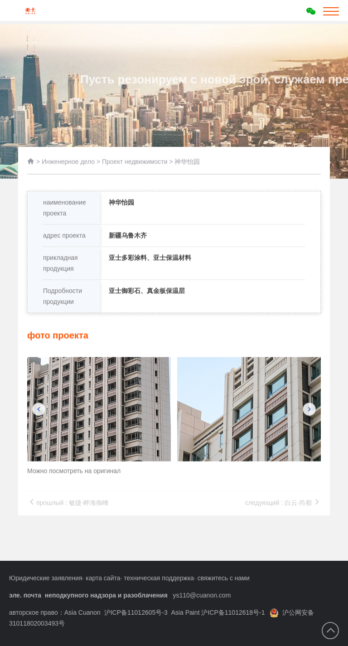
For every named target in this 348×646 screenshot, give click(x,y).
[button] (38, 429)
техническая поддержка (159, 578)
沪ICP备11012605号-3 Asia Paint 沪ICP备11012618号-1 (184, 612)
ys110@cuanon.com (202, 595)
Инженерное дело (68, 164)
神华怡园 (187, 164)
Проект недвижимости (134, 164)
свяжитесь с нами (224, 578)
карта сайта (103, 578)
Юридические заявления (45, 578)
